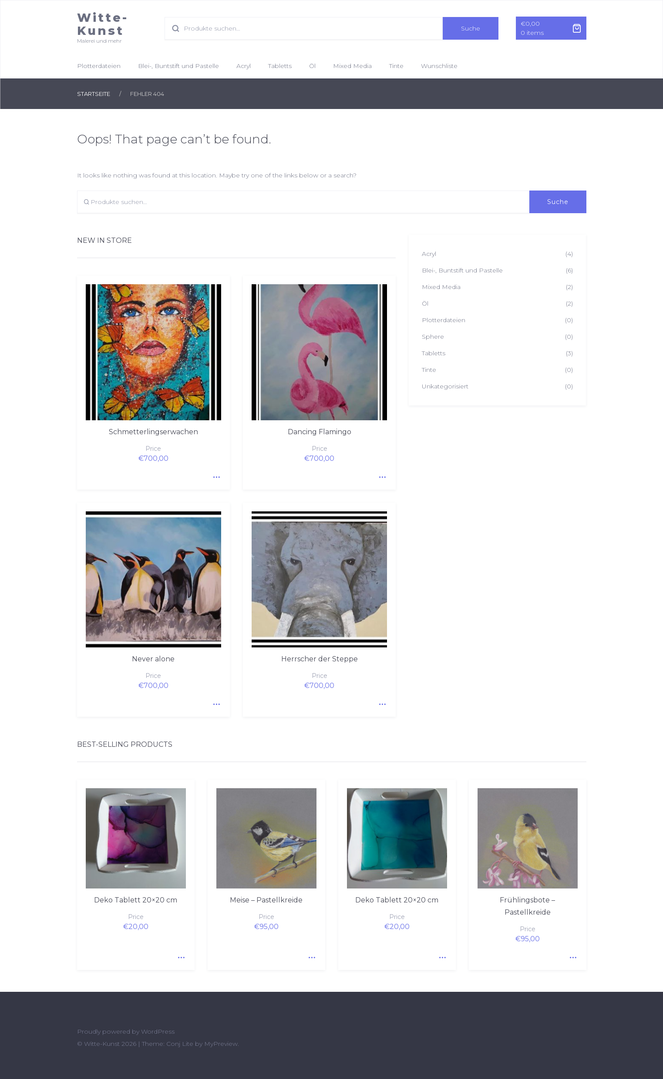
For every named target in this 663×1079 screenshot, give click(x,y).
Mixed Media (352, 66)
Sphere (433, 336)
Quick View (214, 474)
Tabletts (280, 66)
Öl (312, 66)
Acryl (243, 66)
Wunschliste (439, 66)
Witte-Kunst (102, 24)
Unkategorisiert (445, 386)
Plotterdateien (99, 66)
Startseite (93, 93)
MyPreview (221, 1044)
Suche (470, 28)
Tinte (396, 66)
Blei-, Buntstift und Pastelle (178, 66)
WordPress (158, 1031)
